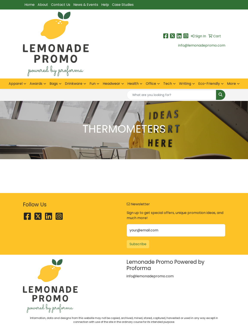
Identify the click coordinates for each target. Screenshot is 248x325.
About (43, 4)
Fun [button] (93, 83)
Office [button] (151, 83)
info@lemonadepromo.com (201, 45)
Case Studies (123, 4)
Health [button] (133, 83)
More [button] (231, 83)
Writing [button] (185, 83)
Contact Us (60, 4)
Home (29, 4)
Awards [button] (36, 83)
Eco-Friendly (209, 83)
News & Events (85, 4)
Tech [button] (167, 83)
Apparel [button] (15, 83)
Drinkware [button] (73, 83)
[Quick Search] (171, 95)
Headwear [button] (111, 83)
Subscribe (138, 244)
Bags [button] (54, 83)
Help (105, 4)
